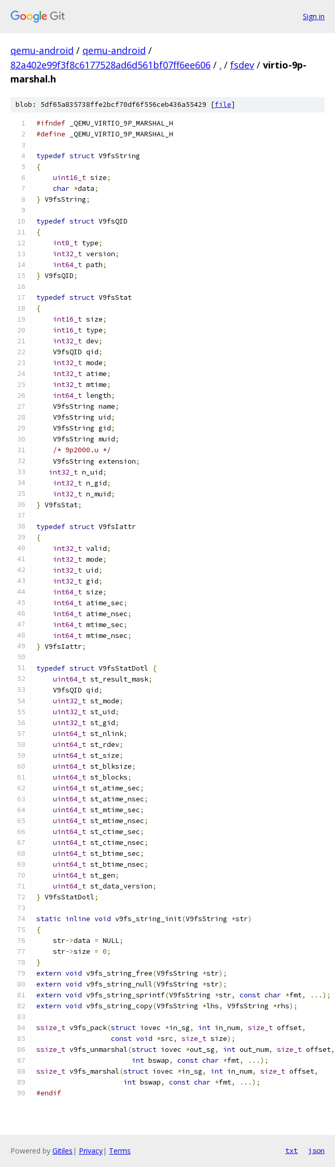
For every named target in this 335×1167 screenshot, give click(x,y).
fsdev (242, 65)
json (316, 1150)
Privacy (91, 1151)
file (223, 104)
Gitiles (62, 1151)
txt (291, 1150)
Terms (120, 1151)
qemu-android (42, 50)
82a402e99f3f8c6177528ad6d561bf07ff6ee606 (110, 65)
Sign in (314, 16)
